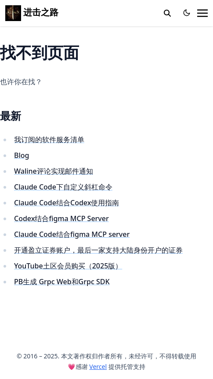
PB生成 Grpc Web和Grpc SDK (62, 281)
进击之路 (31, 12)
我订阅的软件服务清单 (49, 139)
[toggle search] (167, 13)
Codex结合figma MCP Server (61, 218)
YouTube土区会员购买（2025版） (68, 266)
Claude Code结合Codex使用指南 (66, 202)
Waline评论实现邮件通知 (53, 171)
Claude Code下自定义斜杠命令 (63, 187)
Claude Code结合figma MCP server (72, 234)
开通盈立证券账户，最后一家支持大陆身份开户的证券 (98, 250)
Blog (21, 155)
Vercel (98, 366)
